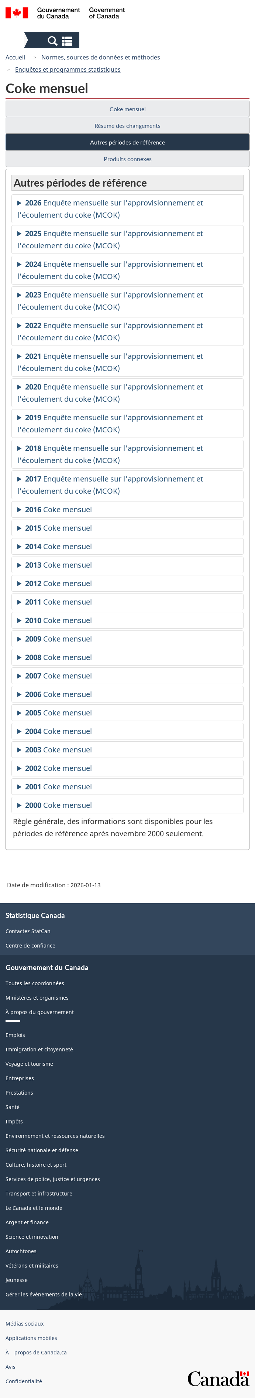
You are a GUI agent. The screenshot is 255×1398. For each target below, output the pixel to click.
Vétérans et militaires (32, 1265)
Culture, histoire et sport (36, 1164)
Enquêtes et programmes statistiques (68, 69)
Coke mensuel (128, 108)
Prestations (19, 1092)
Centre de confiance (30, 945)
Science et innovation (32, 1236)
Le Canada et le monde (34, 1207)
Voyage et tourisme (29, 1063)
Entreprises (20, 1078)
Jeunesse (17, 1279)
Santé (13, 1106)
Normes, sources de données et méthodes (100, 57)
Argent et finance (27, 1222)
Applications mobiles (31, 1337)
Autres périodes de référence (127, 142)
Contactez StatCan (28, 931)
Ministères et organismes (37, 997)
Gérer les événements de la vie (44, 1294)
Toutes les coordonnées (35, 983)
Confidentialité (24, 1381)
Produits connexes (128, 158)
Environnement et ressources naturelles (55, 1135)
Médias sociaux (25, 1323)
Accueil (15, 57)
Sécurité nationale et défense (42, 1150)
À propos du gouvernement (40, 1012)
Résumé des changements (127, 125)
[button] (52, 41)
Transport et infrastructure (39, 1193)
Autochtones (21, 1251)
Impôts (14, 1121)
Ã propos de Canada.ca (36, 1352)
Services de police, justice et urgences (53, 1179)
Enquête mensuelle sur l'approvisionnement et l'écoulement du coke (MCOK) (110, 210)
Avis (10, 1366)
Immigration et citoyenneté (39, 1049)
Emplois (15, 1034)
